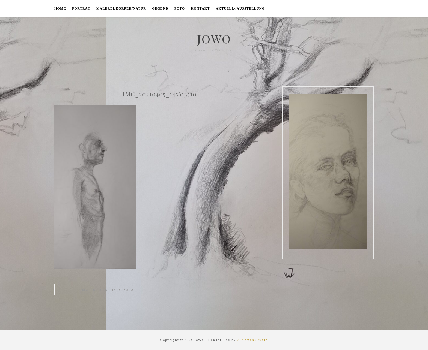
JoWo (214, 38)
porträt (81, 8)
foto (179, 8)
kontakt (200, 8)
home (60, 8)
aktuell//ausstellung (240, 8)
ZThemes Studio (252, 340)
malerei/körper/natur (121, 8)
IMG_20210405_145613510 (107, 289)
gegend (160, 8)
